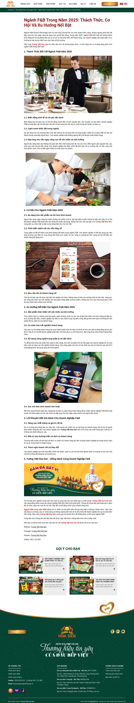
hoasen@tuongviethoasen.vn (23, 683)
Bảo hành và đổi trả (112, 676)
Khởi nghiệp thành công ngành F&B (26, 10)
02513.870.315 (20, 679)
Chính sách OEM (14, 673)
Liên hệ (92, 4)
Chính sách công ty (15, 676)
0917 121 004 (109, 4)
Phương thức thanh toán (114, 673)
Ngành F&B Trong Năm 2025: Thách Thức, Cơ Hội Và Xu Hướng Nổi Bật (59, 10)
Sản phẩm (50, 4)
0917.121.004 (37, 679)
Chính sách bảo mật (113, 669)
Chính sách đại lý (14, 669)
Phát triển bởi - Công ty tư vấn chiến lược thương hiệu (103, 700)
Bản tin (62, 4)
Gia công (73, 4)
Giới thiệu (38, 4)
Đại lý (83, 4)
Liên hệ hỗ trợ (17, 631)
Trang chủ (25, 4)
